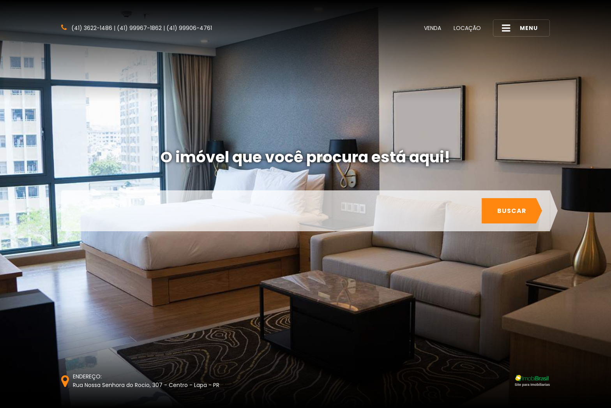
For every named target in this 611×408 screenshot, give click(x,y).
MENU (520, 28)
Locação (467, 28)
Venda (432, 28)
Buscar (511, 210)
